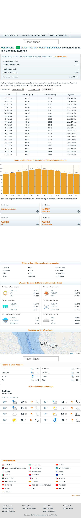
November (60, 273)
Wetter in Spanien (48, 508)
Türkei (7, 488)
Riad (44, 380)
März (5, 273)
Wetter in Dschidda (49, 47)
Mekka (44, 376)
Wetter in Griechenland (29, 508)
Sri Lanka (63, 481)
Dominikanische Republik (15, 468)
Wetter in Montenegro (8, 511)
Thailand (8, 485)
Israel (61, 471)
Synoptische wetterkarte (34, 35)
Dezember (60, 276)
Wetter (47, 223)
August (32, 276)
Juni (31, 270)
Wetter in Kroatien (68, 508)
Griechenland (65, 468)
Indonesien (36, 471)
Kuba (61, 475)
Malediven (9, 478)
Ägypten (8, 464)
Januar (6, 268)
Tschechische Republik (41, 485)
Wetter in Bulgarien (7, 508)
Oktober (59, 270)
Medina (4, 376)
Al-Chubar (45, 369)
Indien (7, 471)
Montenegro (10, 481)
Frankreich (36, 468)
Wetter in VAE (67, 506)
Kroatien (35, 475)
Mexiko (62, 478)
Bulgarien (36, 464)
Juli (30, 273)
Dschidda (45, 372)
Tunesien (62, 485)
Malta (34, 478)
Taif (3, 380)
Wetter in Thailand (27, 506)
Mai (30, 268)
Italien (7, 475)
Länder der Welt (10, 35)
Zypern (8, 492)
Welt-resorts (7, 47)
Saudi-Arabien (28, 47)
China (61, 464)
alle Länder (76, 495)
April (5, 276)
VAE (33, 488)
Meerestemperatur (59, 35)
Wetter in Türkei (47, 506)
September (60, 268)
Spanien (35, 481)
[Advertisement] (40, 16)
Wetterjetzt (5, 223)
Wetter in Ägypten (7, 506)
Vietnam (62, 488)
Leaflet (71, 353)
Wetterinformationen (39, 515)
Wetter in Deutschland (49, 511)
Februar (6, 270)
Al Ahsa (4, 369)
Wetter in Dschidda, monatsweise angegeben (40, 263)
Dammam (5, 372)
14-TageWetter (46, 210)
